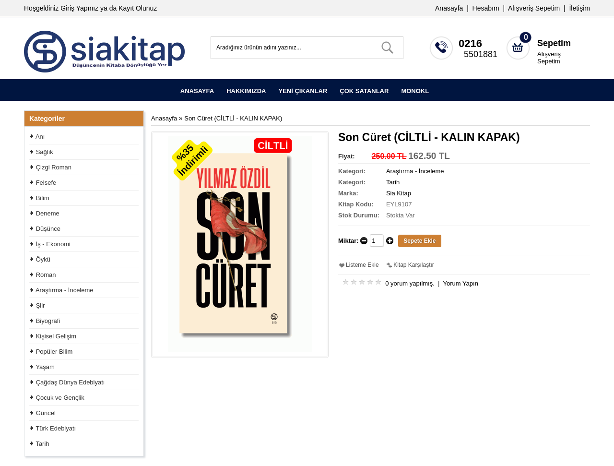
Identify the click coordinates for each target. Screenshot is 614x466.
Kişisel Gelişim (56, 336)
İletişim (579, 8)
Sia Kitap (398, 193)
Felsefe (46, 182)
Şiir (40, 305)
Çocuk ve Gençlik (60, 397)
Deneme (47, 213)
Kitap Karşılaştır (413, 265)
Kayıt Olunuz (137, 8)
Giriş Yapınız (79, 8)
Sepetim (554, 43)
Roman (46, 274)
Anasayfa (449, 8)
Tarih (42, 443)
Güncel (46, 413)
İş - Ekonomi (53, 244)
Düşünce (48, 228)
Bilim (42, 198)
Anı (40, 136)
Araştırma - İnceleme (64, 290)
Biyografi (48, 320)
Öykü (43, 259)
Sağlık (44, 151)
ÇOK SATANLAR (364, 91)
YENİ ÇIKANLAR (302, 91)
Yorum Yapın (460, 283)
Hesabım (485, 8)
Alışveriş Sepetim (549, 57)
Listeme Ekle (362, 265)
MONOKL (415, 91)
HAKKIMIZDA (246, 91)
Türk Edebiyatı (55, 428)
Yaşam (45, 366)
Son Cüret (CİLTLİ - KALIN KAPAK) (233, 118)
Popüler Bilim (54, 351)
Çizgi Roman (53, 167)
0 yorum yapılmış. (410, 283)
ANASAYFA (197, 91)
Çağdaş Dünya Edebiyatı (70, 382)
